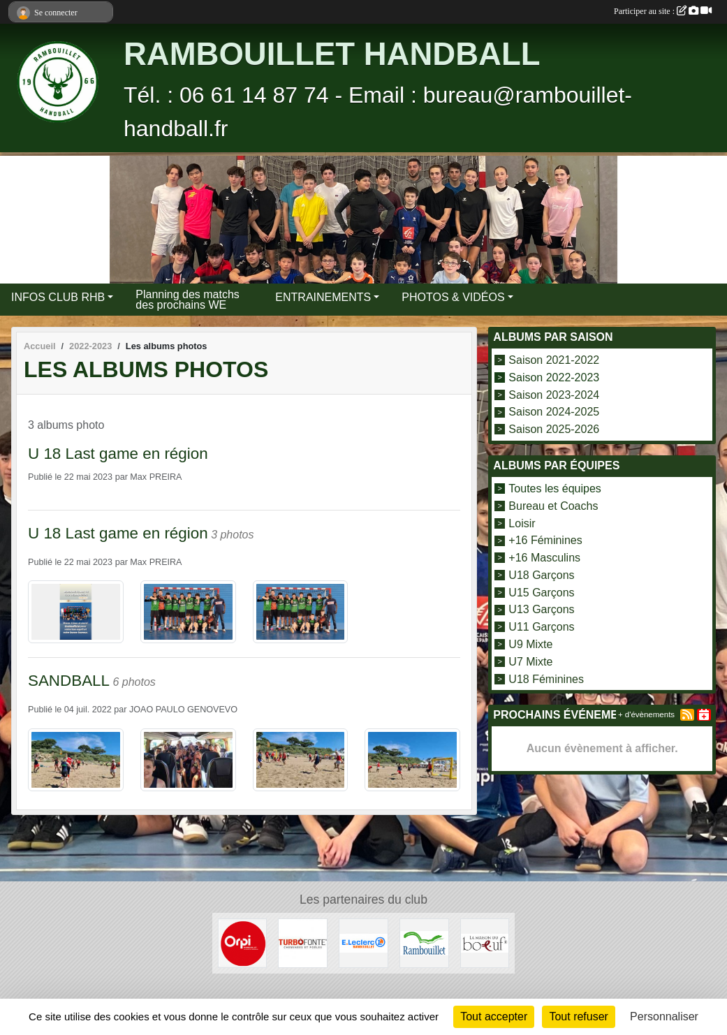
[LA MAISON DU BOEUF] (485, 942)
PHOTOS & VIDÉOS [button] (453, 297)
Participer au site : (663, 11)
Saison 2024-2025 (553, 412)
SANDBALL (69, 680)
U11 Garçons (541, 627)
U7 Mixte (530, 662)
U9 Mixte (530, 644)
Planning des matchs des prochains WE (187, 299)
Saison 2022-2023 (553, 377)
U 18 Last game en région (118, 453)
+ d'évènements (646, 714)
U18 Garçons (541, 575)
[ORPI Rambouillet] (242, 942)
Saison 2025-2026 (553, 429)
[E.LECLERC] (363, 942)
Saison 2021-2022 (553, 360)
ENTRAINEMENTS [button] (323, 297)
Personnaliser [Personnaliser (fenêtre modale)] (664, 1016)
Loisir (521, 523)
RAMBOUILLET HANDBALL (332, 54)
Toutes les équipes (554, 488)
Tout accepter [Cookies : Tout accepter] (493, 1016)
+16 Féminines (545, 540)
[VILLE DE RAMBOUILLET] (424, 942)
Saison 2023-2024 (553, 394)
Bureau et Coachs (553, 506)
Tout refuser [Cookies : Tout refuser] (578, 1016)
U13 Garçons (541, 609)
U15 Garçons (541, 592)
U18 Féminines (546, 678)
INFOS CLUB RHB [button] (58, 297)
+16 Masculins (544, 558)
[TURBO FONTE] (303, 942)
